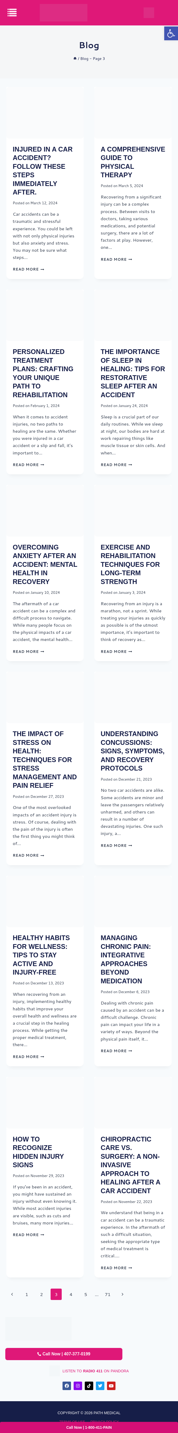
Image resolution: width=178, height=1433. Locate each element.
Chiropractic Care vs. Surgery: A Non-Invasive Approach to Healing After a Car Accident (130, 1165)
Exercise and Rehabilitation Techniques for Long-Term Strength (130, 564)
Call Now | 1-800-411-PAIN (89, 1427)
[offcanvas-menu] (12, 12)
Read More (28, 269)
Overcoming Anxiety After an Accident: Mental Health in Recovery (45, 564)
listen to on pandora (96, 1371)
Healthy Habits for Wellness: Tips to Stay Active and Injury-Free (41, 955)
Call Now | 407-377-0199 (63, 1354)
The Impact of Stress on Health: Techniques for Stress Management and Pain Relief (45, 759)
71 (108, 1294)
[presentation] (45, 113)
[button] (171, 33)
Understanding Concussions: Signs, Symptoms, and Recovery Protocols (132, 751)
